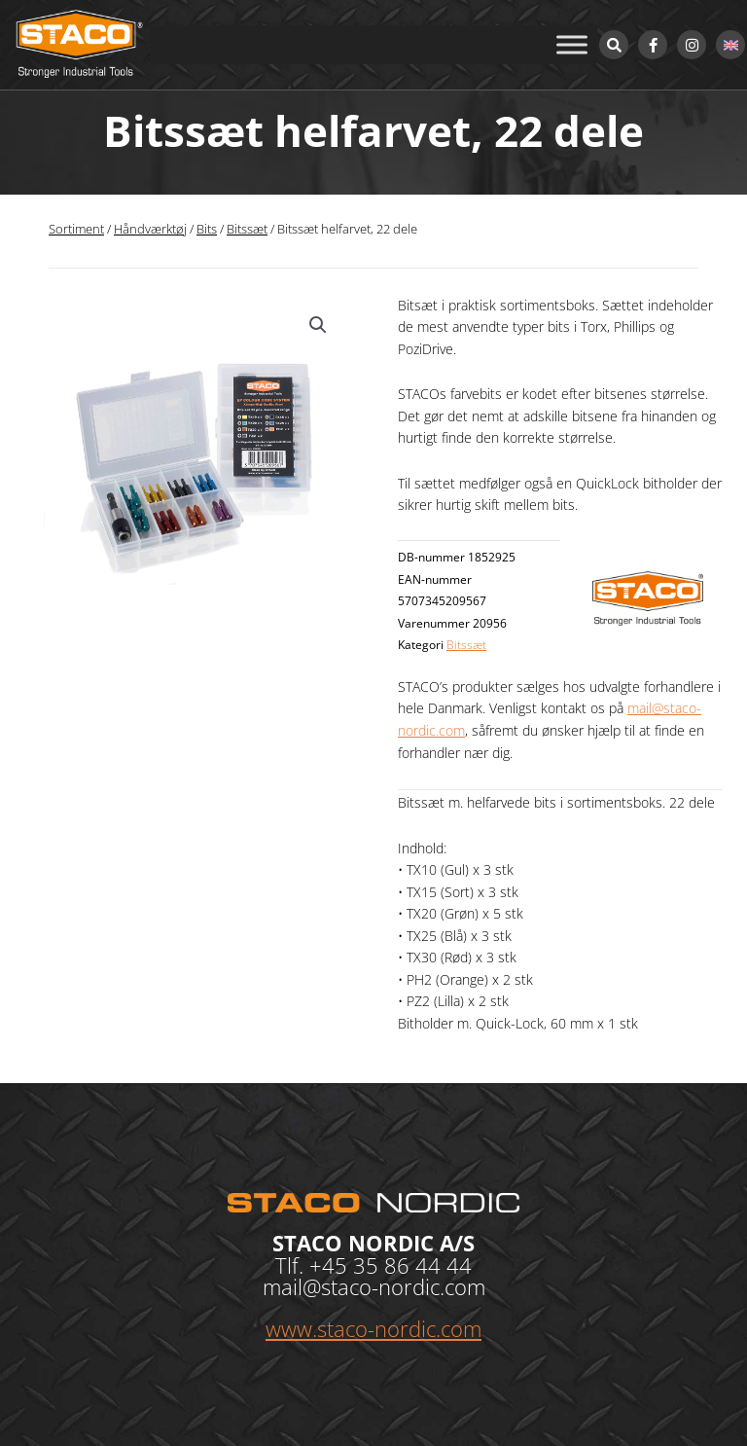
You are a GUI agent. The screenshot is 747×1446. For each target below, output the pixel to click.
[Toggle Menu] (571, 44)
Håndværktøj (150, 229)
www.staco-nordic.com (373, 1328)
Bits (206, 229)
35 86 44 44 (412, 1265)
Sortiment (76, 229)
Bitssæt (247, 229)
